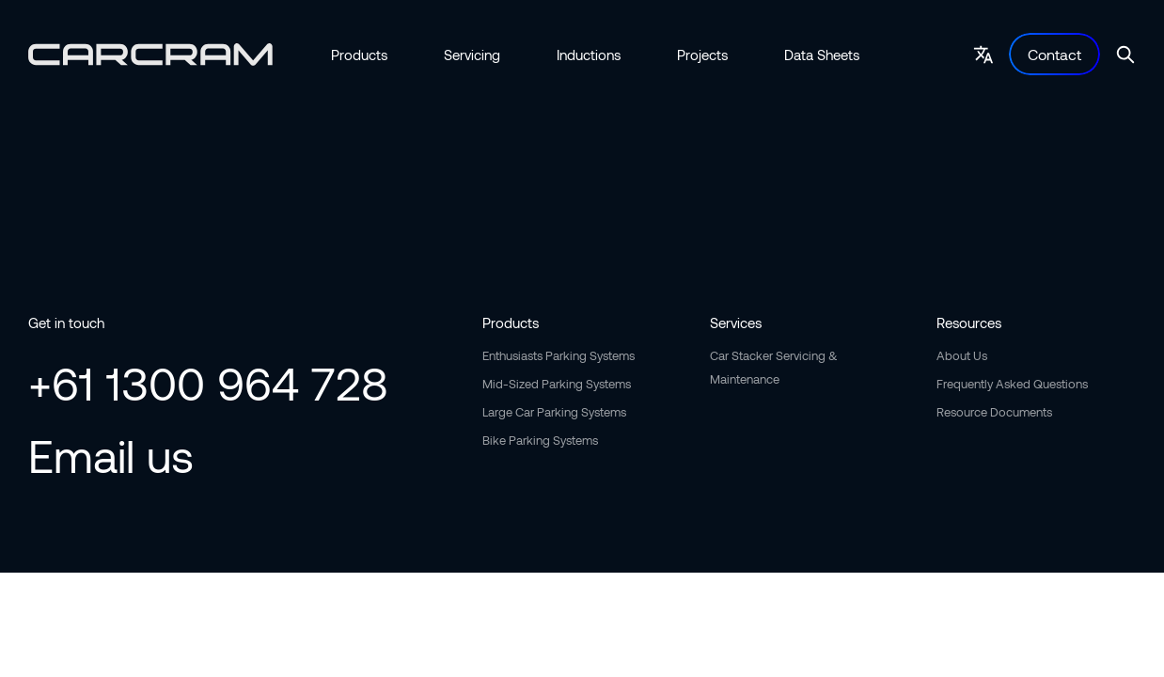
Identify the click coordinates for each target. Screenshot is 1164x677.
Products (359, 54)
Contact (1054, 54)
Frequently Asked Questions (1012, 383)
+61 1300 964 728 (208, 382)
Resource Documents (994, 411)
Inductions (589, 54)
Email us (111, 455)
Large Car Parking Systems (554, 411)
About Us (961, 355)
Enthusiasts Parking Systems (558, 355)
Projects (702, 54)
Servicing (472, 54)
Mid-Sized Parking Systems (556, 383)
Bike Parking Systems (540, 440)
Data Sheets (821, 54)
